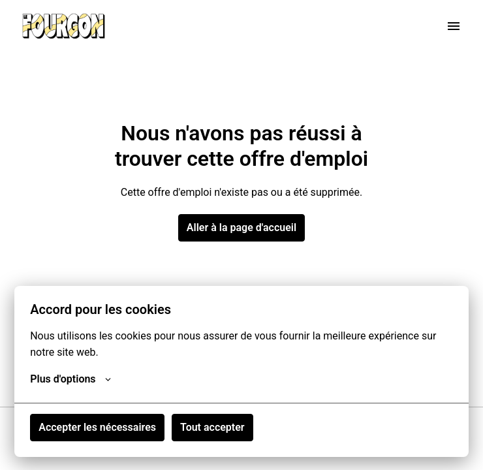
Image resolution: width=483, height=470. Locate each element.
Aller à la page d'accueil (241, 227)
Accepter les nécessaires (97, 427)
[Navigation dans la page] (453, 26)
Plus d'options (70, 379)
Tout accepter (212, 427)
